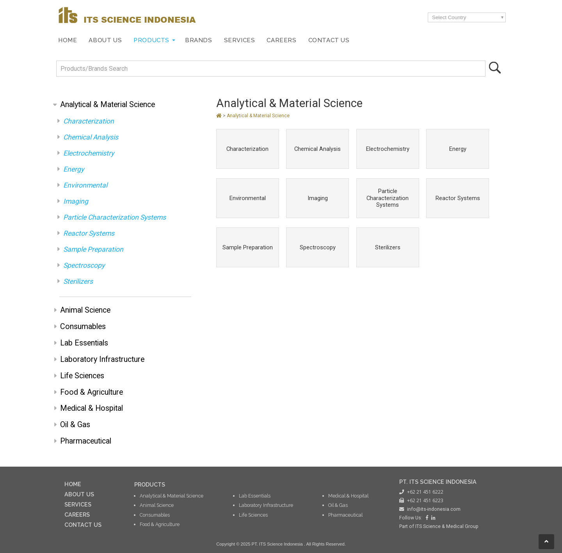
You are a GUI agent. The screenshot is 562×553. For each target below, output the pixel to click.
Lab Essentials (84, 342)
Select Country (449, 17)
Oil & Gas (75, 424)
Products (151, 40)
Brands (198, 40)
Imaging (75, 201)
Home (67, 40)
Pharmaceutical (85, 441)
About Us (105, 40)
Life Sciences (82, 375)
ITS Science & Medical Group (446, 526)
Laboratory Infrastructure (102, 359)
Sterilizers (78, 281)
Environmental (85, 185)
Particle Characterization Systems (114, 217)
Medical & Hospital (91, 408)
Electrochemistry (88, 153)
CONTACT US (82, 524)
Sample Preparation (93, 249)
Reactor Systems (88, 233)
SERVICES (77, 504)
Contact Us (329, 40)
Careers (281, 40)
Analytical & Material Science (107, 104)
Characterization (88, 121)
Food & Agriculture (91, 392)
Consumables (83, 326)
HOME (72, 484)
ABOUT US (79, 494)
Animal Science (85, 310)
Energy (73, 169)
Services (239, 40)
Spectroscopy (84, 265)
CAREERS (77, 514)
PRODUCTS (149, 484)
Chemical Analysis (90, 137)
